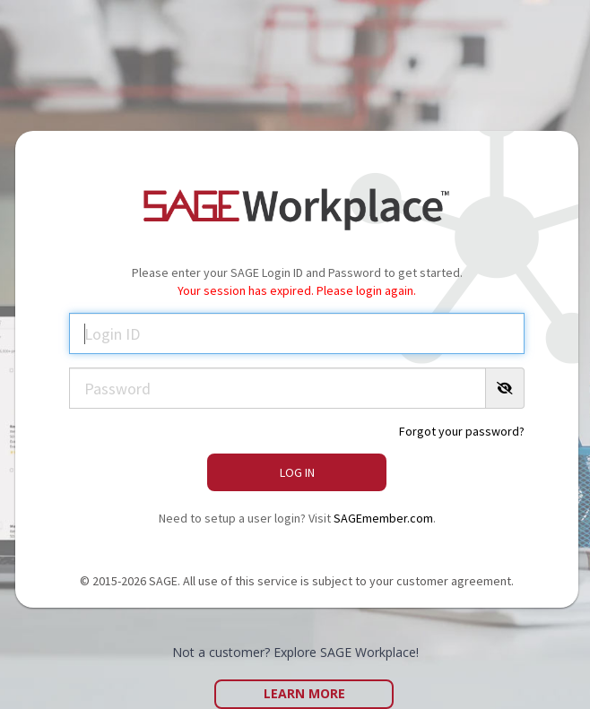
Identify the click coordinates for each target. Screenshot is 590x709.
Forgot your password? (462, 431)
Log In (297, 472)
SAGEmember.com (383, 518)
